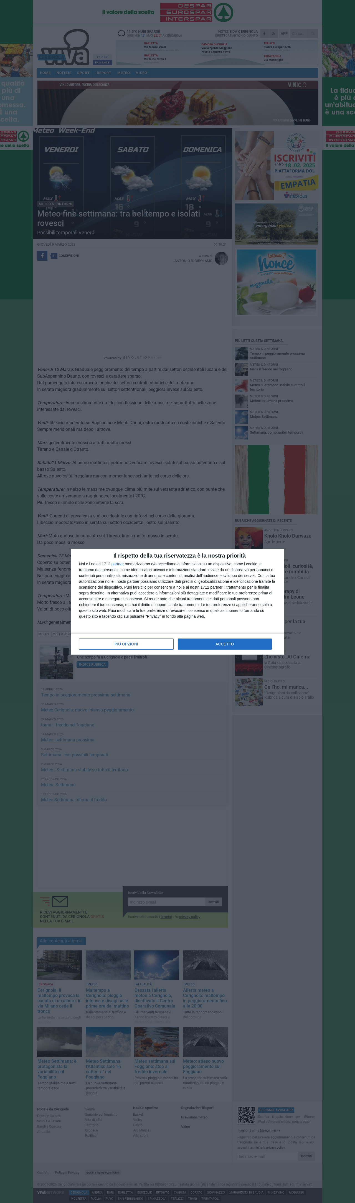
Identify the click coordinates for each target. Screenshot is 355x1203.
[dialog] (177, 602)
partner (117, 564)
